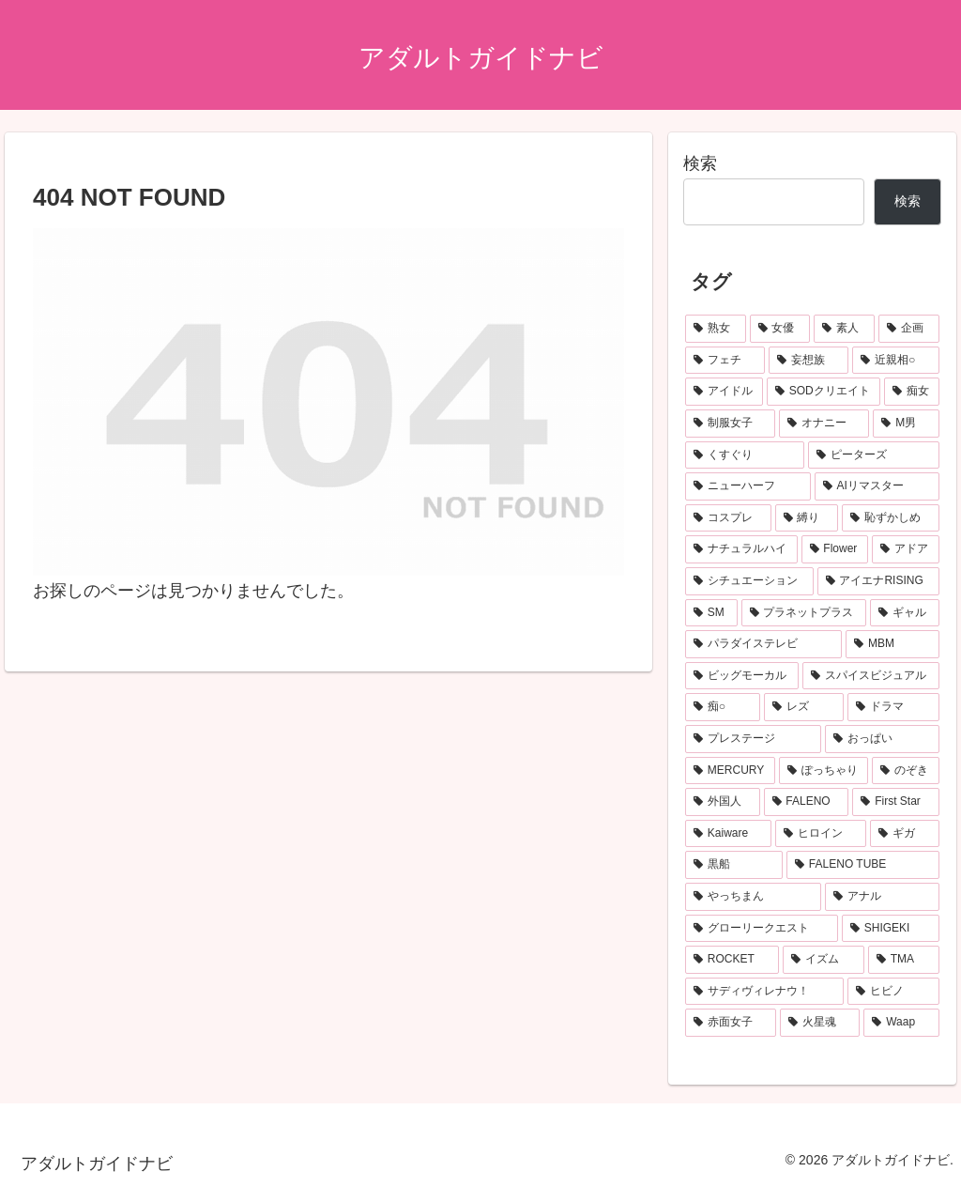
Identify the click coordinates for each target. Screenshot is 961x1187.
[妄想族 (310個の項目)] (808, 361)
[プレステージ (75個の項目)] (753, 739)
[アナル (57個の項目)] (881, 897)
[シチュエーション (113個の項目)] (749, 581)
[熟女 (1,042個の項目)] (715, 329)
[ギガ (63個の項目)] (904, 834)
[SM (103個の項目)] (711, 613)
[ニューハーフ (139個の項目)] (748, 486)
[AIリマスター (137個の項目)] (877, 486)
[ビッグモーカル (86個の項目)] (742, 676)
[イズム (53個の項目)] (823, 960)
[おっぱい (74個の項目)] (881, 739)
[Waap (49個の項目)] (900, 1023)
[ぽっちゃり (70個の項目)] (823, 771)
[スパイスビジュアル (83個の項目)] (870, 676)
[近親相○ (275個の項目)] (895, 361)
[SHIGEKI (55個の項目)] (890, 929)
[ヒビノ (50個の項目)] (892, 992)
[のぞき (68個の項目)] (905, 771)
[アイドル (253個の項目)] (724, 392)
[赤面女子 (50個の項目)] (730, 1023)
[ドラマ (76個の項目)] (892, 707)
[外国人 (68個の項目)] (722, 802)
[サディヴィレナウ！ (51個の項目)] (764, 992)
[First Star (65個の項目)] (895, 802)
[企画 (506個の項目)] (908, 329)
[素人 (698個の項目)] (844, 329)
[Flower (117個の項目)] (835, 549)
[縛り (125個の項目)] (806, 518)
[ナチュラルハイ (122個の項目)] (741, 549)
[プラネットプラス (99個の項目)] (803, 613)
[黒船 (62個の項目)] (734, 865)
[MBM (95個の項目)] (892, 644)
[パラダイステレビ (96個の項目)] (763, 644)
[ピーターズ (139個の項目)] (873, 455)
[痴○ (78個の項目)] (722, 707)
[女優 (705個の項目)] (780, 329)
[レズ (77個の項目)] (804, 707)
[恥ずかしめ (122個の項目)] (890, 518)
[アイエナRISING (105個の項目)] (878, 581)
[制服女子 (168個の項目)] (730, 423)
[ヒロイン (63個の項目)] (820, 834)
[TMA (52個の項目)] (903, 960)
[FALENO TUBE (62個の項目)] (862, 865)
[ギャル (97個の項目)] (904, 613)
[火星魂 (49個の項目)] (820, 1023)
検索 (700, 163)
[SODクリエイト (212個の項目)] (823, 392)
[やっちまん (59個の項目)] (753, 897)
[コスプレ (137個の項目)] (727, 518)
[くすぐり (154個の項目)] (744, 455)
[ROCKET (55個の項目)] (732, 960)
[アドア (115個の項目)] (905, 549)
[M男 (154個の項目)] (905, 423)
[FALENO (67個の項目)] (806, 802)
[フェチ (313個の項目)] (725, 361)
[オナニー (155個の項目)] (824, 423)
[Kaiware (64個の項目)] (728, 834)
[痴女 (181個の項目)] (911, 392)
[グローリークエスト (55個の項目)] (761, 929)
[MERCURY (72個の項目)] (730, 771)
